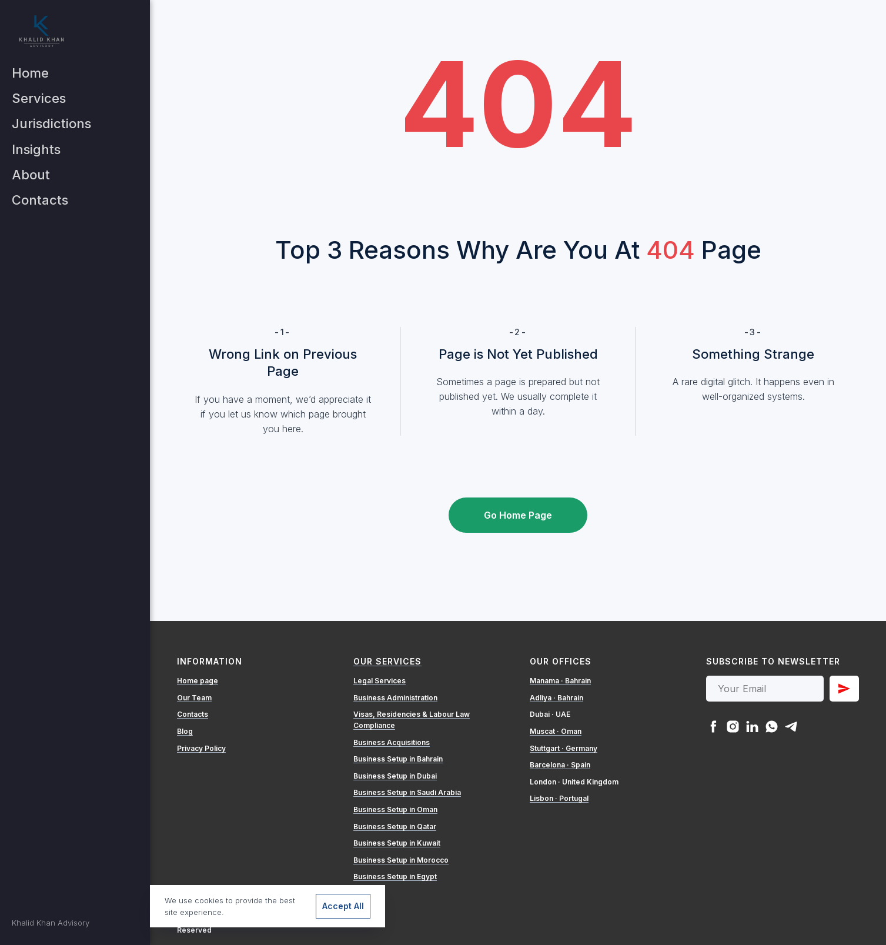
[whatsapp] (771, 726)
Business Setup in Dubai (395, 776)
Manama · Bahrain (560, 680)
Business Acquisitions (391, 742)
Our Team (194, 697)
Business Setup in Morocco (401, 860)
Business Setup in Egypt (395, 876)
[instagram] (732, 726)
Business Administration (395, 697)
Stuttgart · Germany (563, 748)
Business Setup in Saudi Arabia (407, 792)
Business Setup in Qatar (394, 826)
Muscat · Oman (555, 731)
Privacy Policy (201, 748)
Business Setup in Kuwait (396, 843)
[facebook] (713, 726)
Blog (185, 731)
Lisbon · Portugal (559, 798)
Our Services (387, 661)
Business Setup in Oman (395, 809)
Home (30, 73)
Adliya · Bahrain (556, 697)
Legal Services (379, 680)
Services (39, 98)
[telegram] (791, 726)
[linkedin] (752, 726)
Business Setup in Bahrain (398, 758)
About (31, 174)
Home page (197, 680)
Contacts (40, 200)
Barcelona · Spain (560, 764)
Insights (36, 149)
